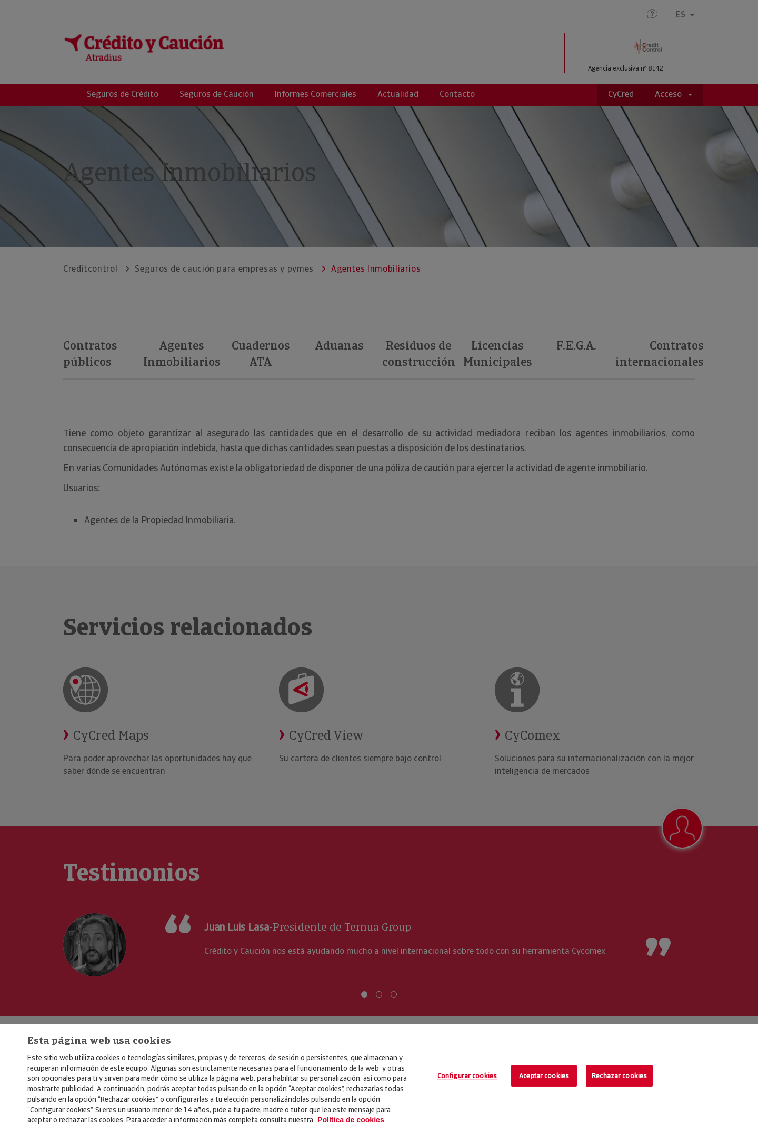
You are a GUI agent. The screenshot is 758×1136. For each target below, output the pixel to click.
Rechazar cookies (619, 1075)
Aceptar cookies (544, 1075)
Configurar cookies (467, 1075)
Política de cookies (350, 1119)
